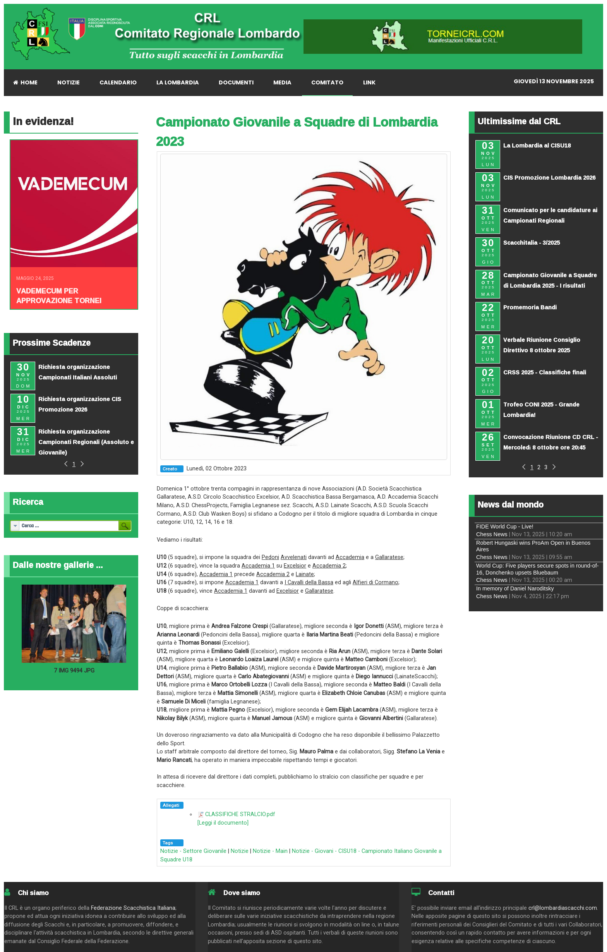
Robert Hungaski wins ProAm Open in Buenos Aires (533, 546)
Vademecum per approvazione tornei (58, 295)
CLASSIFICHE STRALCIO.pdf (240, 814)
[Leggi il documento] (223, 823)
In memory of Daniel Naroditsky (515, 588)
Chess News (492, 534)
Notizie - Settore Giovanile (193, 851)
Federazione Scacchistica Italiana (133, 908)
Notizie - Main (270, 851)
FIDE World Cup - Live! (504, 526)
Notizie (240, 851)
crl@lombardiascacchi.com (562, 908)
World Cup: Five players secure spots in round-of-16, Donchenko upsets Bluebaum (537, 569)
